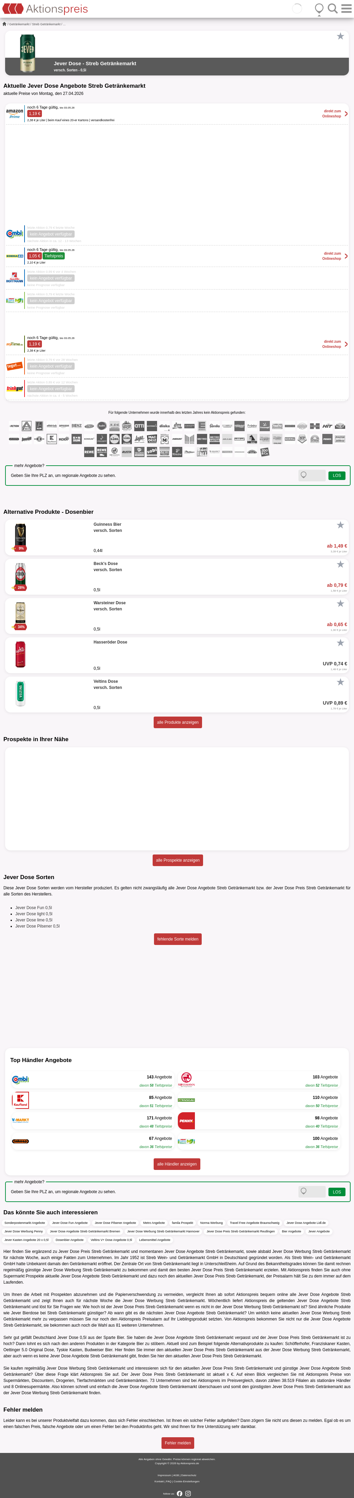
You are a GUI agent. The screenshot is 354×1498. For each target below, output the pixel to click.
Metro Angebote (154, 1223)
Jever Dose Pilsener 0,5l (37, 926)
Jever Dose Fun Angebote (70, 1223)
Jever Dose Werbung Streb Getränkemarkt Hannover (163, 1231)
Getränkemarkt (19, 24)
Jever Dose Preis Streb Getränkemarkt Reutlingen (240, 1231)
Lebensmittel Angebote (155, 1240)
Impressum (164, 1475)
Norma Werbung (211, 1223)
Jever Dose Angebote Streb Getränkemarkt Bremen (85, 1231)
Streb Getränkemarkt (46, 24)
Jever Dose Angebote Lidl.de (306, 1223)
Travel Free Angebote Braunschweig (254, 1223)
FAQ (168, 1481)
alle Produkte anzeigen (178, 722)
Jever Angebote (319, 1231)
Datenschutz (188, 1475)
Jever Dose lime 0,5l (33, 920)
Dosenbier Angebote (70, 1240)
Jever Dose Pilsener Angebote (115, 1223)
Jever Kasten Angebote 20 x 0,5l (26, 1240)
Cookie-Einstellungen (187, 1481)
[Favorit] (340, 36)
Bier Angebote (292, 1231)
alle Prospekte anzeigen (178, 860)
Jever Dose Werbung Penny (23, 1231)
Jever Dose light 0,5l (33, 913)
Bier (120, 1337)
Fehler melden (178, 1443)
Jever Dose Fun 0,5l (33, 907)
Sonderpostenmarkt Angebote (24, 1223)
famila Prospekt (182, 1223)
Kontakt (159, 1481)
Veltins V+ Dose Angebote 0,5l (111, 1240)
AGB (176, 1475)
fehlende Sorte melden (178, 939)
